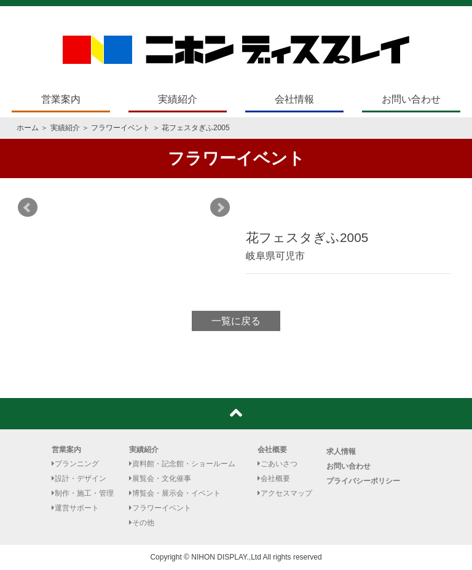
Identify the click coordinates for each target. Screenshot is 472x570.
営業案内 (61, 99)
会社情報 (294, 99)
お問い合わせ (411, 99)
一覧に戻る (236, 321)
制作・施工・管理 (83, 493)
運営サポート (75, 508)
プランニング (75, 463)
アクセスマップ (285, 493)
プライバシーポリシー (363, 481)
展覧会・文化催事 (160, 478)
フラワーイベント (120, 127)
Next (220, 207)
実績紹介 (177, 99)
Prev (27, 207)
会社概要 (272, 449)
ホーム (28, 127)
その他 (141, 522)
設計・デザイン (79, 478)
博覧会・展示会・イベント (175, 493)
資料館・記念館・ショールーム (182, 463)
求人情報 (341, 451)
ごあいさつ (277, 463)
